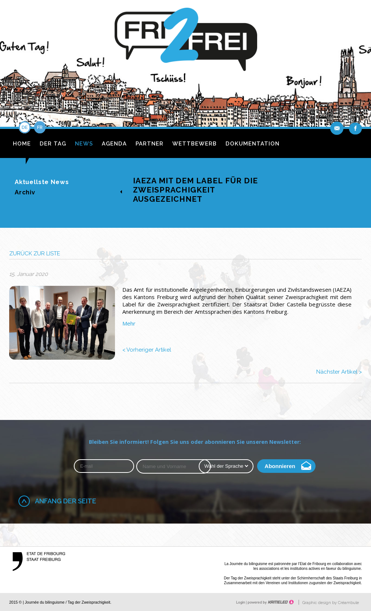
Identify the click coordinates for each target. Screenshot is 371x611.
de (25, 127)
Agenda (114, 143)
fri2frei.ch (185, 41)
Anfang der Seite (65, 501)
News (84, 143)
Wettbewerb (194, 143)
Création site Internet (270, 602)
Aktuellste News (42, 182)
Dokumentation (253, 143)
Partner (149, 143)
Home (22, 143)
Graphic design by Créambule (330, 602)
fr (40, 127)
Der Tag (53, 143)
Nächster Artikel (339, 372)
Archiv (25, 192)
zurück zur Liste (34, 253)
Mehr (129, 323)
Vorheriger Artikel (146, 349)
